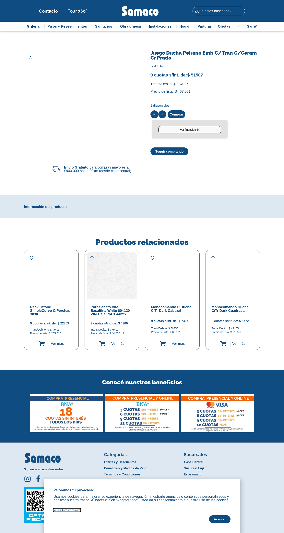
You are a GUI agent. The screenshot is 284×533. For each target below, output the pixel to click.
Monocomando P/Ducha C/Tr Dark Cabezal (171, 309)
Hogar (185, 26)
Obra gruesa (131, 26)
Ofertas (224, 26)
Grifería (34, 26)
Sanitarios (104, 26)
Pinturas (205, 26)
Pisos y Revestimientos (68, 26)
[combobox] (219, 11)
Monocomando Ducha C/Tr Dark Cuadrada (230, 309)
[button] (26, 410)
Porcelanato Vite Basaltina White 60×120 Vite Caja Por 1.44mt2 (110, 310)
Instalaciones (161, 26)
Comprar (177, 114)
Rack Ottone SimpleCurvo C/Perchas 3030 (50, 310)
